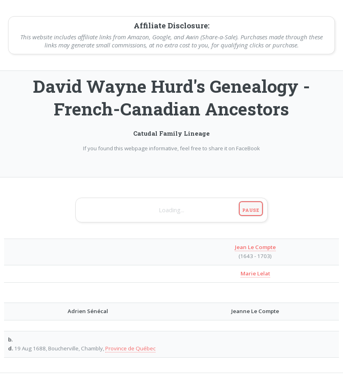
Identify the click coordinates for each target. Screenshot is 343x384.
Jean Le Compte (255, 247)
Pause (251, 210)
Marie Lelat (255, 273)
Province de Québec (130, 348)
